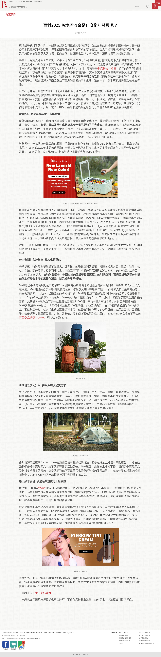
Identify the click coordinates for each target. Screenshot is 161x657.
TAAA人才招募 (123, 632)
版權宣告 (85, 654)
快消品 (42, 488)
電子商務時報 (43, 592)
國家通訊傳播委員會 (125, 638)
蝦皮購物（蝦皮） (108, 68)
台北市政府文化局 (144, 635)
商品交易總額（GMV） (33, 317)
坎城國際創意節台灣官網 (146, 643)
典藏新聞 (10, 14)
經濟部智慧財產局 (144, 641)
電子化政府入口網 (144, 632)
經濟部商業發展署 (124, 641)
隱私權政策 (76, 654)
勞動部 (121, 643)
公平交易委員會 (144, 638)
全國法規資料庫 (123, 635)
